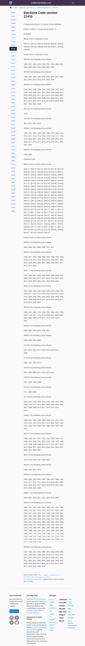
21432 (13, 128)
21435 (13, 139)
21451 (13, 197)
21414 (13, 63)
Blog (51, 605)
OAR (69, 615)
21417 (13, 74)
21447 (13, 182)
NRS (69, 609)
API (50, 611)
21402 (13, 20)
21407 (13, 38)
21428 (13, 114)
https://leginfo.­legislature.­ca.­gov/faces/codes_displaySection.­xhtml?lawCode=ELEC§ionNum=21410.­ (42, 577)
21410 (13, 49)
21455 (13, 211)
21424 (13, 99)
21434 (13, 135)
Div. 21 (33, 7)
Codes (15, 7)
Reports (52, 619)
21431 (13, 124)
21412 (13, 56)
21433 (13, 132)
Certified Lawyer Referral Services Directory (35, 612)
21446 (13, 179)
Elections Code (23, 7)
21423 (13, 96)
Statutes (71, 606)
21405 (13, 31)
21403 (13, 23)
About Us (52, 608)
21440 (13, 157)
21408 (13, 41)
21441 (13, 161)
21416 (13, 70)
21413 (13, 60)
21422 (13, 92)
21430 (13, 121)
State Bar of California (37, 599)
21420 (13, 85)
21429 (13, 117)
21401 (13, 16)
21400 (13, 13)
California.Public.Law (41, 3)
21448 (13, 186)
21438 (13, 150)
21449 (13, 189)
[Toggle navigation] (73, 3)
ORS (73, 615)
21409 (13, 45)
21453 (13, 204)
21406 (13, 34)
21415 (13, 67)
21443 (13, 168)
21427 (13, 110)
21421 (13, 88)
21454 (13, 207)
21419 (13, 81)
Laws (69, 612)
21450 (13, 193)
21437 (13, 146)
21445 (13, 175)
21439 (13, 153)
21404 (13, 27)
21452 (13, 200)
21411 (13, 52)
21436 (13, 143)
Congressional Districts (44, 7)
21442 (13, 164)
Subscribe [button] (14, 611)
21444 (13, 171)
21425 (13, 103)
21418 (13, 78)
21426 (13, 106)
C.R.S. (70, 602)
